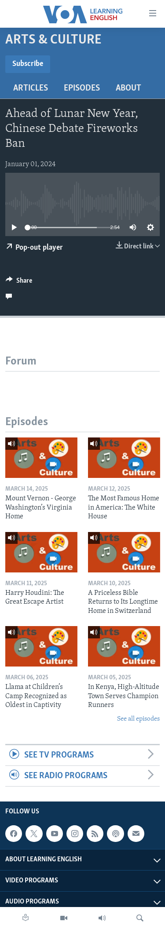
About (128, 88)
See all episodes (138, 719)
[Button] (19, 282)
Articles (30, 88)
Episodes (82, 88)
